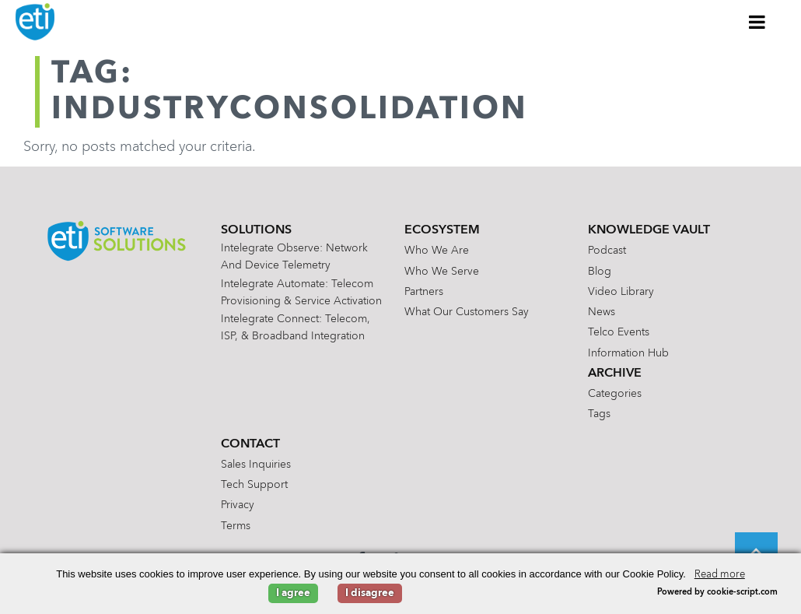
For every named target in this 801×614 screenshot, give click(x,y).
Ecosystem (442, 230)
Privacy (237, 505)
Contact (250, 444)
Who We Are (436, 250)
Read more (719, 575)
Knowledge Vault (649, 230)
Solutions (256, 230)
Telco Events (618, 332)
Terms (235, 526)
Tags (599, 414)
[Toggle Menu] (757, 22)
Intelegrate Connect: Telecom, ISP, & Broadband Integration (295, 328)
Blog (599, 271)
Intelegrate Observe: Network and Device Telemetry (294, 257)
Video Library (621, 291)
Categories (615, 393)
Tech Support (254, 484)
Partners (423, 291)
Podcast (607, 250)
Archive (615, 373)
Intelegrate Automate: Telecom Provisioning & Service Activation (301, 293)
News (601, 312)
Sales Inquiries (256, 464)
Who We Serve (441, 271)
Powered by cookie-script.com (717, 592)
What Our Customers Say (466, 312)
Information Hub (628, 353)
